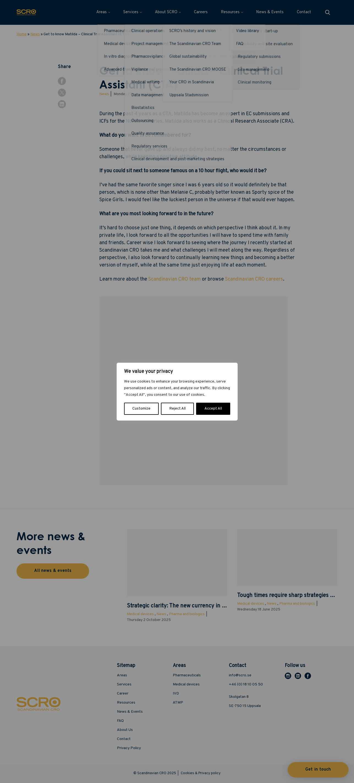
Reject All (177, 408)
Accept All (213, 408)
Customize (141, 408)
